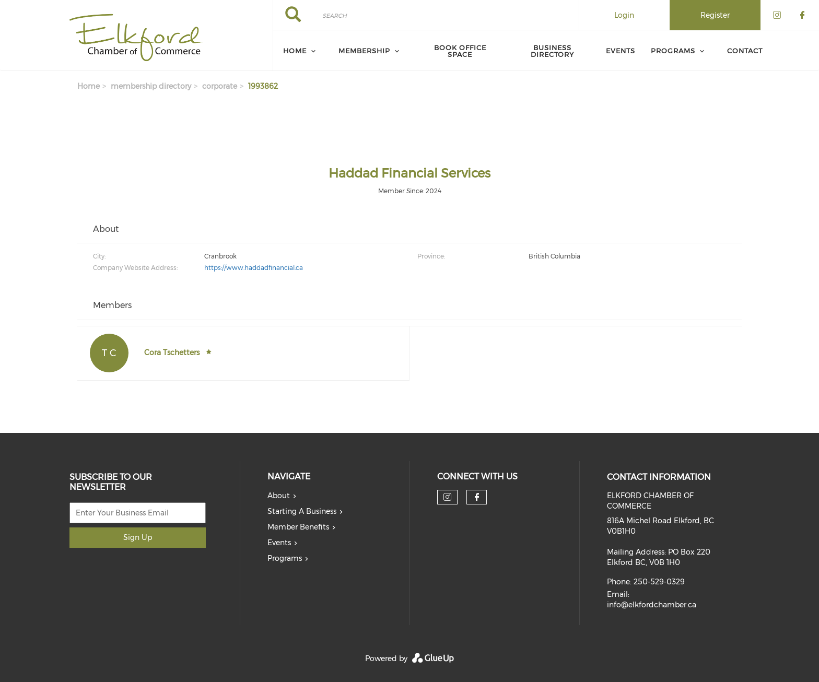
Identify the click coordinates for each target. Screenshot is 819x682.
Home (295, 50)
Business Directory (552, 50)
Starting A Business (301, 511)
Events (620, 50)
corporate (219, 86)
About (278, 495)
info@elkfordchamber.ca (651, 604)
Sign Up (137, 537)
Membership (364, 50)
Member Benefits (298, 527)
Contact (745, 50)
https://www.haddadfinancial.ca (253, 268)
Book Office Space (460, 50)
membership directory (151, 86)
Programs (673, 50)
